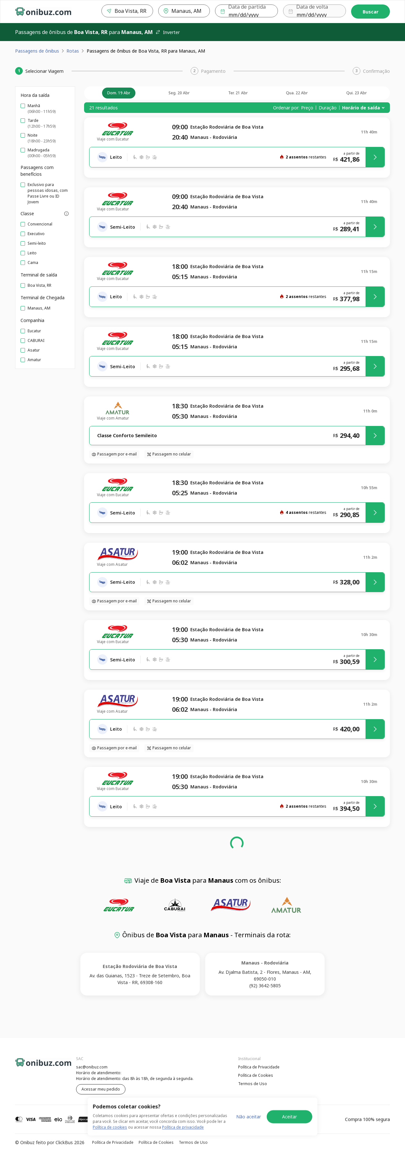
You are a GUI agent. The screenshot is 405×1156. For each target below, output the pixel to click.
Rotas (72, 51)
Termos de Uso (252, 1083)
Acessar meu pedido (101, 1089)
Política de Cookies (255, 1075)
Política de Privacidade (259, 1067)
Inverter (167, 32)
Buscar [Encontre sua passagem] (370, 12)
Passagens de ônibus (37, 51)
